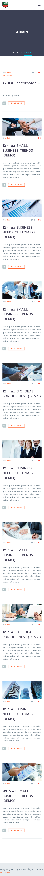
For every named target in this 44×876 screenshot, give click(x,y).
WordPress (5, 872)
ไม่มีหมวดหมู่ (7, 75)
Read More (16, 103)
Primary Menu (39, 5)
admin (8, 72)
